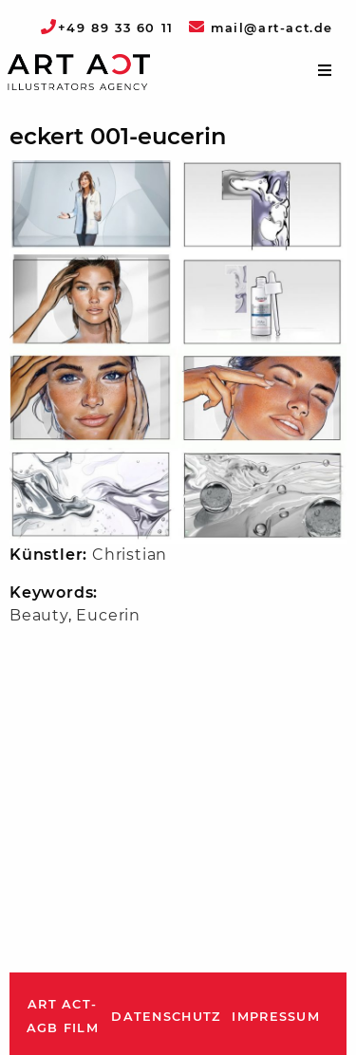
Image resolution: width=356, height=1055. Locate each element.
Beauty (38, 615)
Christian (129, 555)
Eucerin (108, 615)
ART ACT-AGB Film (63, 1016)
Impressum (276, 1016)
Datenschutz (165, 1016)
